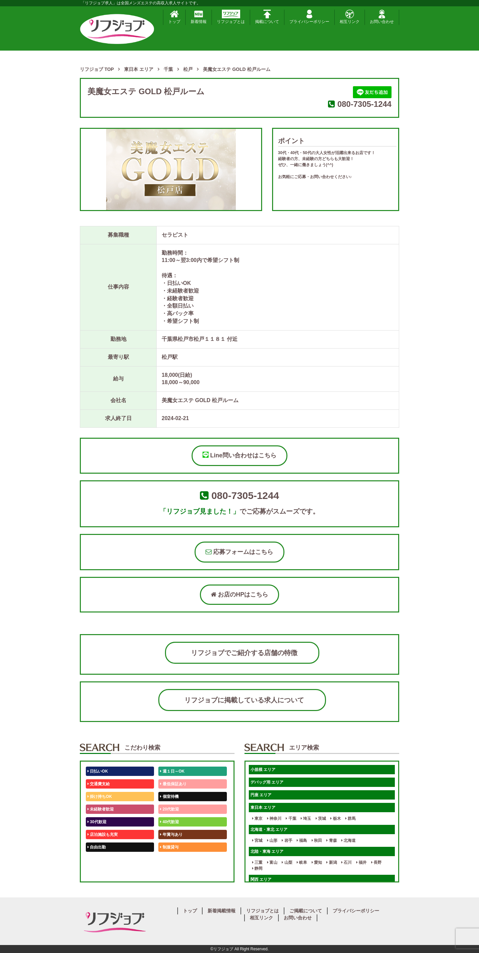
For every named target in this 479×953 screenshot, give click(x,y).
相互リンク (350, 17)
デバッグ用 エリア (266, 782)
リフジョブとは (231, 17)
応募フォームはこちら (239, 552)
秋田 (317, 840)
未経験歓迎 (171, 859)
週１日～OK (172, 771)
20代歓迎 (169, 809)
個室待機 (169, 796)
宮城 (257, 840)
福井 (361, 862)
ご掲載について (305, 910)
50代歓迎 (96, 859)
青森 (331, 840)
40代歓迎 (169, 822)
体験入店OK (99, 872)
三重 (257, 862)
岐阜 (302, 862)
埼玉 (306, 818)
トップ (174, 17)
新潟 (331, 862)
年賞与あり (171, 834)
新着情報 (199, 17)
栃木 (335, 818)
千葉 (291, 818)
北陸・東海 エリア (266, 851)
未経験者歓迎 (100, 809)
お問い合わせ (382, 17)
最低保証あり (173, 784)
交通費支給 (98, 784)
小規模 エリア (262, 769)
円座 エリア (260, 795)
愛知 (317, 862)
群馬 (350, 818)
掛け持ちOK (99, 796)
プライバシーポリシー (309, 17)
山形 (272, 840)
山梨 (287, 862)
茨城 (321, 818)
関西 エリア (260, 879)
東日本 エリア (262, 807)
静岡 (257, 868)
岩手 (287, 840)
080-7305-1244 (364, 104)
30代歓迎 (96, 822)
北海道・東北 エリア (268, 829)
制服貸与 (169, 847)
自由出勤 (96, 847)
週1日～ (168, 872)
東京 (257, 818)
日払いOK (97, 771)
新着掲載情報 (222, 910)
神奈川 (274, 818)
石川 (346, 862)
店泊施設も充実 (102, 834)
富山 (272, 862)
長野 (376, 862)
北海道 (348, 840)
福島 (302, 840)
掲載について (267, 17)
